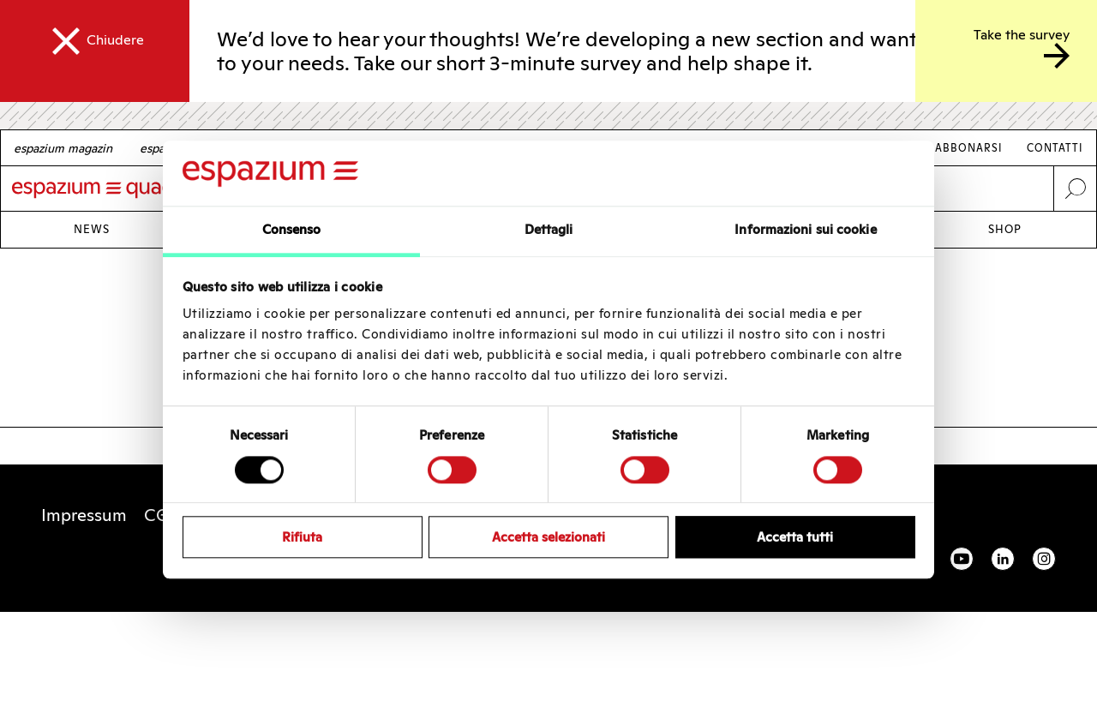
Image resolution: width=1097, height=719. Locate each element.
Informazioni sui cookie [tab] (805, 230)
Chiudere (115, 40)
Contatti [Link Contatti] (1055, 148)
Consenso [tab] (291, 230)
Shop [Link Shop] (1005, 229)
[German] (63, 148)
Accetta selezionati (548, 537)
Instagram (1044, 559)
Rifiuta (302, 537)
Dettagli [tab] (549, 230)
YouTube (962, 559)
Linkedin (1003, 559)
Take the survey (1022, 35)
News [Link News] (92, 229)
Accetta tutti (795, 537)
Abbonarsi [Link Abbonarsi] (969, 148)
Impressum (84, 515)
